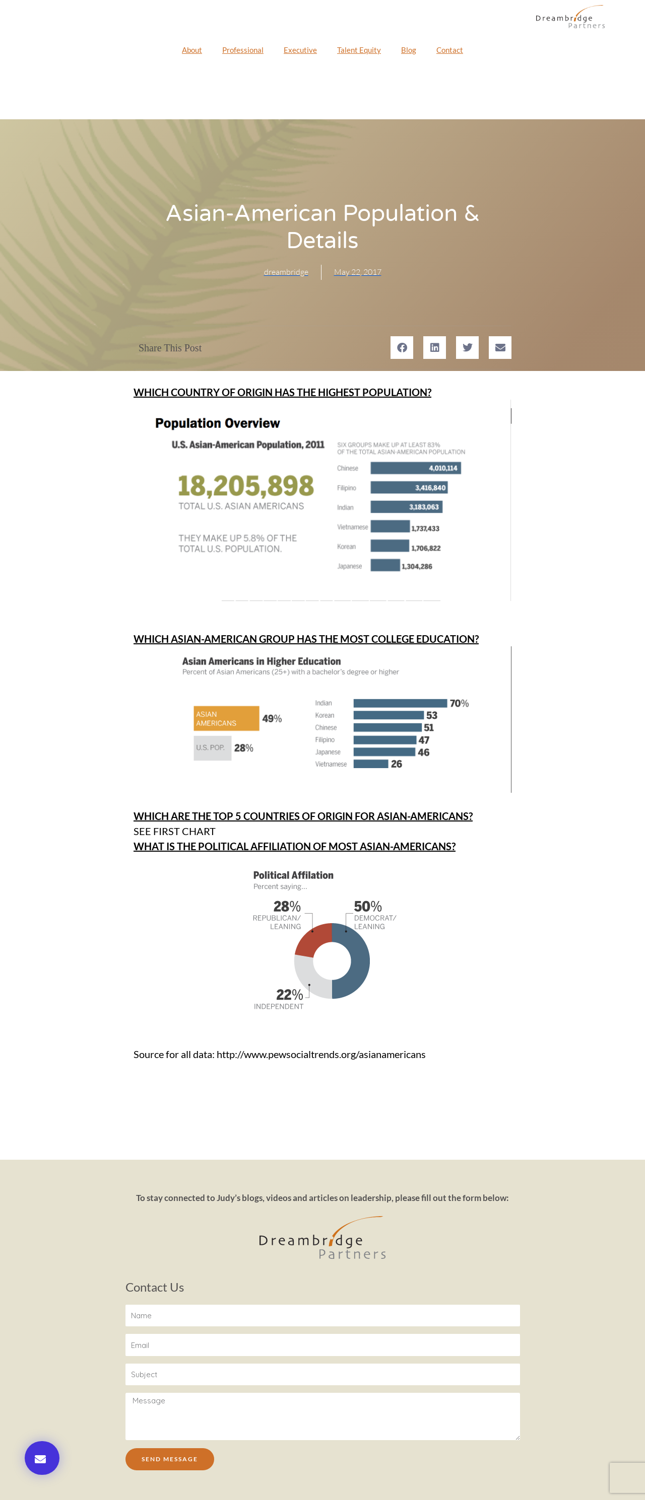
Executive (300, 49)
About (192, 49)
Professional (243, 49)
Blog (408, 49)
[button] (42, 1458)
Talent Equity (359, 49)
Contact (449, 49)
